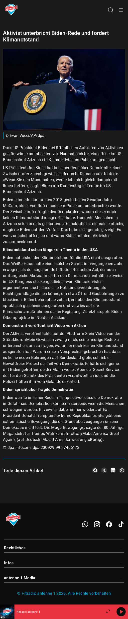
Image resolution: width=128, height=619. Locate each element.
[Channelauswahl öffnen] (110, 10)
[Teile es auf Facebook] (95, 470)
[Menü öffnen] (121, 10)
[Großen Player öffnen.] (108, 612)
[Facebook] (109, 524)
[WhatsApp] (85, 524)
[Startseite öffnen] (11, 9)
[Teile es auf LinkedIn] (113, 470)
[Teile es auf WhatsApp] (122, 470)
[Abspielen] (121, 612)
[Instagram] (97, 524)
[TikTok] (121, 524)
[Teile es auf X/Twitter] (104, 470)
